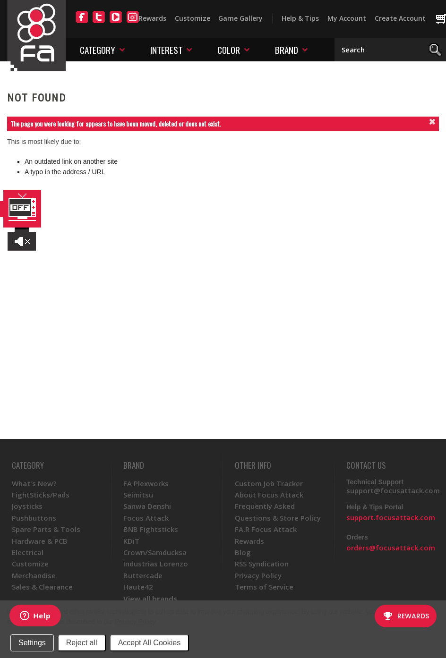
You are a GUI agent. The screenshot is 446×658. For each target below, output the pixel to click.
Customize (192, 18)
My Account (346, 18)
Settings (32, 643)
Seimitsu (138, 494)
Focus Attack (146, 518)
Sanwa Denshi (147, 506)
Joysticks (27, 506)
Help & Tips (300, 18)
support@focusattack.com (393, 490)
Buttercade (143, 575)
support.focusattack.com (390, 517)
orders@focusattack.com (390, 547)
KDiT (131, 541)
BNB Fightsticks (150, 529)
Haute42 (138, 586)
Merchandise (34, 575)
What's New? (34, 483)
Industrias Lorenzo (155, 563)
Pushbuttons (34, 518)
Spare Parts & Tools (46, 529)
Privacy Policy (135, 621)
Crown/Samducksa (155, 552)
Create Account (400, 18)
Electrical (27, 552)
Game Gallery (240, 18)
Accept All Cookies (149, 643)
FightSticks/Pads (40, 494)
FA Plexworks (146, 483)
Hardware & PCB (40, 541)
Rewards (152, 18)
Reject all (81, 643)
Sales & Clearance (42, 586)
